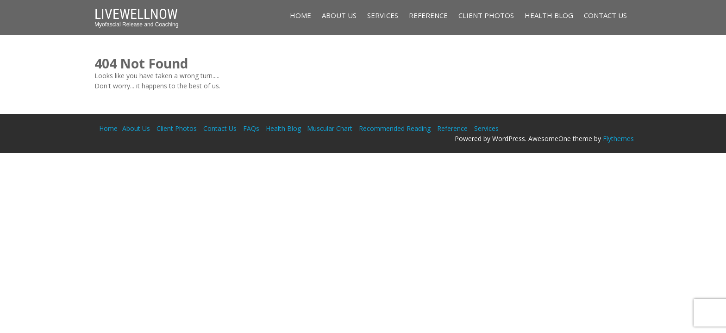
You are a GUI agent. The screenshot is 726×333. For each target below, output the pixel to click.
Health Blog (549, 15)
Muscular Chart (329, 128)
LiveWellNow (136, 14)
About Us (339, 15)
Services (382, 15)
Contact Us (605, 15)
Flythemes (618, 138)
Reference (428, 15)
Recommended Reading (395, 128)
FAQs (251, 128)
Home (300, 15)
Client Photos (486, 15)
